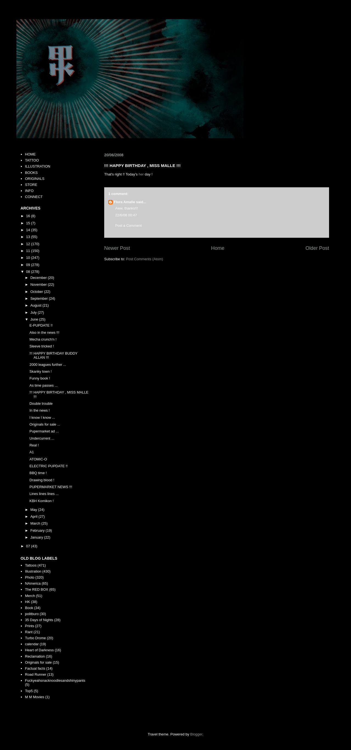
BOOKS (31, 173)
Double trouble (41, 403)
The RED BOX (36, 589)
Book (29, 608)
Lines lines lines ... (43, 494)
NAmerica (33, 583)
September (39, 298)
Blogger (196, 734)
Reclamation (35, 656)
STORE (31, 185)
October (37, 292)
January (37, 537)
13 (28, 237)
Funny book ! (39, 378)
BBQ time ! (38, 473)
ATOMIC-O (38, 459)
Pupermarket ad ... (44, 431)
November (39, 284)
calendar (32, 644)
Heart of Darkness (39, 650)
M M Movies (34, 697)
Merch (30, 596)
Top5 (29, 691)
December (39, 278)
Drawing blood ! (41, 480)
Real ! (34, 445)
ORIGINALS (34, 179)
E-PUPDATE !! (40, 325)
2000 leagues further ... (47, 365)
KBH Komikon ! (41, 501)
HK (27, 602)
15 (28, 223)
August (36, 305)
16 (28, 216)
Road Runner (35, 674)
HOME (30, 154)
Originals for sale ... (44, 424)
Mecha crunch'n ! (42, 339)
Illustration (33, 571)
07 (28, 546)
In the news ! (39, 410)
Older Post (317, 248)
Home (218, 248)
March (35, 523)
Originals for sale (38, 662)
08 (28, 272)
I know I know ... (42, 417)
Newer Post (117, 248)
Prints (29, 626)
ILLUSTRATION (37, 166)
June (34, 319)
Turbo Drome (35, 638)
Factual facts (35, 668)
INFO (29, 191)
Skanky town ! (40, 371)
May (34, 510)
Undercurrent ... (41, 438)
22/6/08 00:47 (126, 215)
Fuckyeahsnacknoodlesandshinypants (55, 680)
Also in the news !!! (44, 332)
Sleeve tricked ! (41, 346)
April (34, 516)
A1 (31, 452)
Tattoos (30, 565)
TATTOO (32, 160)
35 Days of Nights (39, 620)
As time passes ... (43, 385)
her (141, 174)
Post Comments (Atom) (144, 259)
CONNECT (34, 197)
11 (28, 251)
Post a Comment (128, 225)
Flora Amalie (124, 202)
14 (28, 230)
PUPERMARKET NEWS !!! (50, 487)
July (34, 312)
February (38, 530)
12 (28, 244)
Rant (28, 632)
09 (28, 265)
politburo (32, 614)
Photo (29, 577)
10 (28, 258)
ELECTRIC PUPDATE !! (48, 466)
